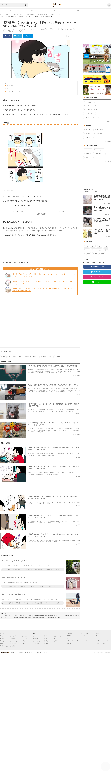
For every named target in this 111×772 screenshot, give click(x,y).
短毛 (51, 357)
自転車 (86, 250)
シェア (8, 36)
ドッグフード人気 (100, 643)
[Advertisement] (47, 321)
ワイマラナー (88, 130)
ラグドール (87, 154)
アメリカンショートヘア (102, 640)
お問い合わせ (14, 652)
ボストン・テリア (89, 113)
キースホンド (88, 137)
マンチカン (87, 150)
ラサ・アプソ (99, 130)
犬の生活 (23, 641)
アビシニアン (88, 157)
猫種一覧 (108, 161)
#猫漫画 (6, 231)
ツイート (17, 36)
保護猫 (101, 254)
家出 (95, 254)
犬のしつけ (3, 636)
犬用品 (1, 643)
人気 (11, 10)
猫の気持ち (46, 638)
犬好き (99, 246)
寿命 (86, 246)
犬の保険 (23, 643)
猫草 (106, 250)
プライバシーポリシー (30, 652)
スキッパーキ (98, 134)
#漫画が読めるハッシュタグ (19, 231)
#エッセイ (62, 228)
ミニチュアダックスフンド (73, 640)
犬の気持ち (13, 638)
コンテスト (100, 10)
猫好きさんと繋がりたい (32, 357)
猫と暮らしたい (58, 636)
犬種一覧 (108, 121)
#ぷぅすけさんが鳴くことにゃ (46, 228)
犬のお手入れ (24, 638)
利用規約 (21, 652)
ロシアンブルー (98, 150)
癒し (55, 10)
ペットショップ (96, 250)
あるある (87, 254)
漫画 (78, 10)
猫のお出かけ (36, 641)
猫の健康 (35, 638)
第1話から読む (40, 214)
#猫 (29, 228)
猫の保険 (46, 643)
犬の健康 (2, 638)
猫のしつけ (36, 636)
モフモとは (45, 652)
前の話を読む (19, 211)
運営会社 (39, 652)
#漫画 (33, 228)
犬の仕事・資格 (4, 646)
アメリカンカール (99, 154)
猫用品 (55, 641)
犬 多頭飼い (69, 633)
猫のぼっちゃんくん (11, 86)
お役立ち (33, 10)
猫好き (43, 357)
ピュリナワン (84, 633)
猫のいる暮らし (17, 357)
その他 (57, 357)
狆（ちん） (87, 134)
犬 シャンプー (70, 643)
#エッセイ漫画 (71, 228)
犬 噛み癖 (98, 633)
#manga (37, 231)
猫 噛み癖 (69, 635)
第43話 (7, 89)
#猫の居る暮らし (21, 228)
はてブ (28, 36)
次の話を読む (61, 211)
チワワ (97, 638)
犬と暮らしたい (24, 636)
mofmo (55, 5)
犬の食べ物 (13, 636)
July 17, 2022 (51, 235)
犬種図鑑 (108, 141)
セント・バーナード (90, 106)
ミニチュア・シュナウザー (91, 117)
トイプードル (84, 640)
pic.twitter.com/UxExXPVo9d (51, 231)
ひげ (93, 246)
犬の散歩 (2, 641)
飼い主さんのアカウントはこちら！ (14, 91)
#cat (32, 231)
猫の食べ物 (46, 636)
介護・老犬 (13, 643)
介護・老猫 (36, 643)
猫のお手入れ (57, 638)
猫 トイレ (98, 635)
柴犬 (82, 638)
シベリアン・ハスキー (90, 102)
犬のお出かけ (13, 641)
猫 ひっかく (69, 638)
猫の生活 (46, 641)
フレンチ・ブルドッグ (90, 110)
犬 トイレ (83, 635)
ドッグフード (84, 643)
